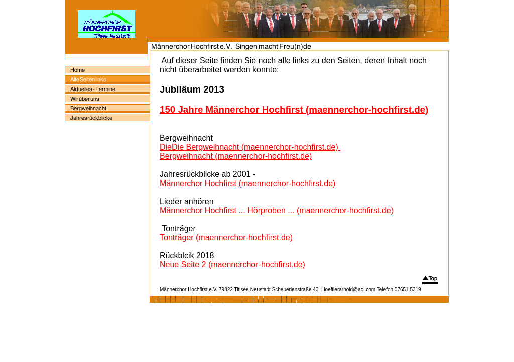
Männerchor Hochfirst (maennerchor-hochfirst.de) (247, 183)
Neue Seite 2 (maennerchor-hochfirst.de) (232, 264)
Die (166, 147)
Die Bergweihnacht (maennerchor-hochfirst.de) (255, 147)
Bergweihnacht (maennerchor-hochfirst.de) (236, 156)
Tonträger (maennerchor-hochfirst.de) (226, 237)
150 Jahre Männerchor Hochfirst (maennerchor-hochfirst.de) (294, 109)
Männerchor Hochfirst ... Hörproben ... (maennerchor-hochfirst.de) (277, 210)
